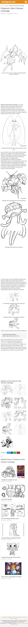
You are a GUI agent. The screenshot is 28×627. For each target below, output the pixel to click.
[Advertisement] (14, 29)
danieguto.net (8, 1)
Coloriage (4, 13)
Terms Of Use (15, 617)
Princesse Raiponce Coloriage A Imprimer (11, 538)
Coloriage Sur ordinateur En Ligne (9, 479)
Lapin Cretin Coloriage (6, 499)
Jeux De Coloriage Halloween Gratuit (10, 518)
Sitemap (15, 618)
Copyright (9, 617)
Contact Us (5, 617)
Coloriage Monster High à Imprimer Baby (10, 557)
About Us (20, 617)
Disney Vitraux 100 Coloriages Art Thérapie (11, 576)
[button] (26, 2)
